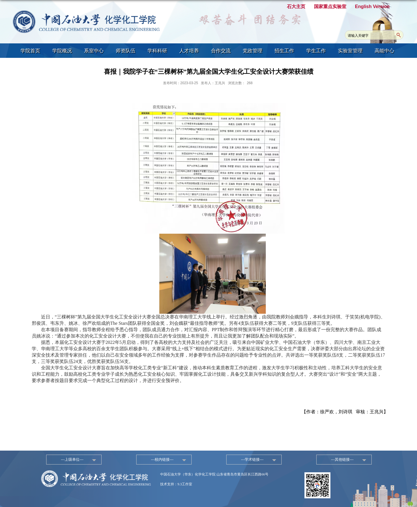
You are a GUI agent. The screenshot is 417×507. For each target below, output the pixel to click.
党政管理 (252, 51)
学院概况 (62, 51)
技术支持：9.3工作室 (176, 484)
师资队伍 (125, 51)
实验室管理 (350, 51)
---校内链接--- (162, 459)
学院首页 (30, 51)
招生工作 (284, 51)
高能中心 (384, 51)
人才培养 (189, 51)
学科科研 (157, 51)
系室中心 (94, 51)
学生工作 (316, 51)
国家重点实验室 (330, 6)
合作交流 (221, 51)
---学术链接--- (252, 459)
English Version (372, 6)
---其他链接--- (342, 459)
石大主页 (296, 6)
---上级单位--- (72, 459)
